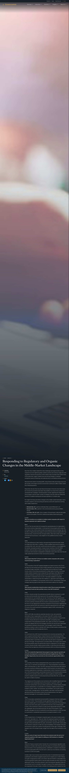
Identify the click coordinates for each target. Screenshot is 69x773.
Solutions (46, 4)
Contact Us (48, 1)
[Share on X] (7, 480)
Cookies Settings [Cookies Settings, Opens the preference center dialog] (43, 770)
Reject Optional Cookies (52, 770)
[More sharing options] (12, 480)
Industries (37, 4)
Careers (53, 1)
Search (64, 1)
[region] (34, 770)
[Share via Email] (10, 480)
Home (4, 458)
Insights (55, 4)
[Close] (67, 770)
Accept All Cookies (62, 770)
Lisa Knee (6, 475)
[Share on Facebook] (8, 480)
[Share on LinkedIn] (5, 480)
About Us (63, 4)
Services (29, 4)
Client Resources (58, 1)
